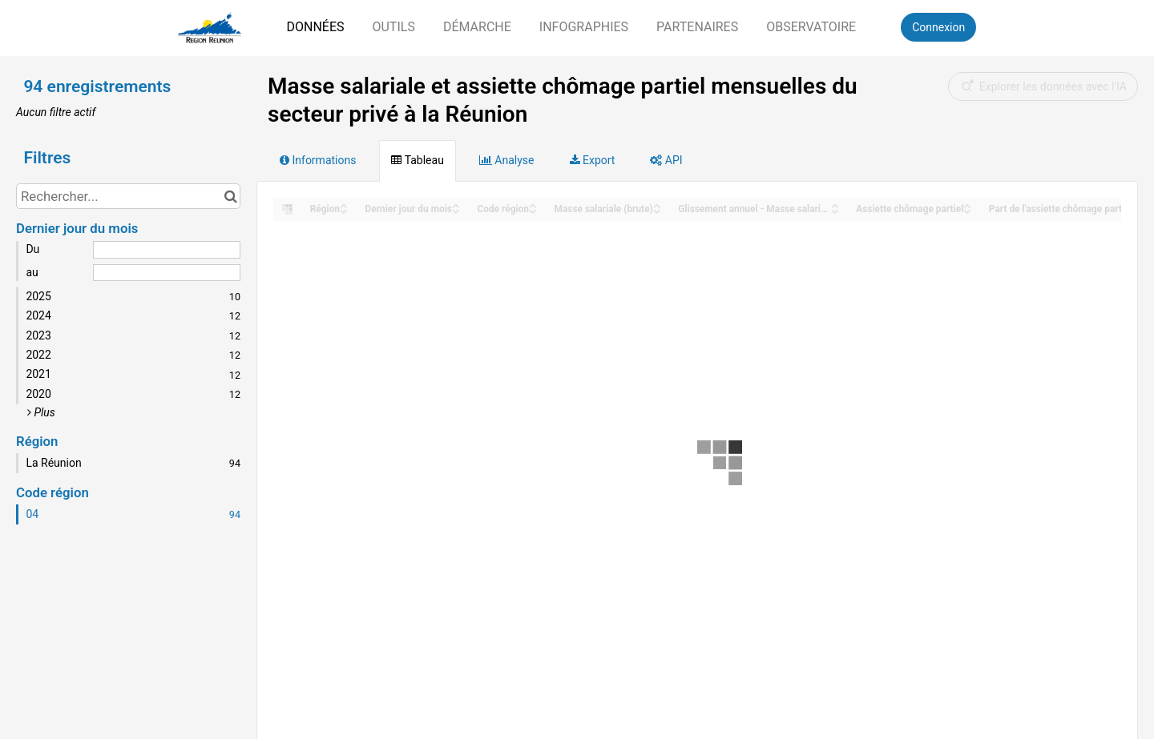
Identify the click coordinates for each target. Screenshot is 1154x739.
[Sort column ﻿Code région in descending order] (533, 210)
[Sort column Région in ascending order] (344, 204)
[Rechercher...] (128, 196)
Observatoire (811, 26)
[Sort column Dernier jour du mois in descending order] (456, 210)
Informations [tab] (318, 160)
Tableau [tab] (417, 160)
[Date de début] (166, 250)
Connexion (938, 27)
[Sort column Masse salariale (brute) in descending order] (657, 210)
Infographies (583, 26)
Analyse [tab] (507, 160)
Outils (393, 26)
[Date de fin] (166, 273)
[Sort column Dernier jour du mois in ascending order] (456, 204)
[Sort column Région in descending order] (344, 210)
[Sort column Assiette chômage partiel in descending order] (967, 210)
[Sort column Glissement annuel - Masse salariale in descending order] (835, 210)
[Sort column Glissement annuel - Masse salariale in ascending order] (835, 204)
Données (315, 26)
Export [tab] (592, 160)
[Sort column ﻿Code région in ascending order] (533, 204)
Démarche (477, 26)
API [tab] (666, 160)
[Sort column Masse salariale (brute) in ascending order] (657, 204)
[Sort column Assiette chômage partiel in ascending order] (967, 204)
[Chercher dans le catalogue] (230, 196)
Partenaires (697, 26)
